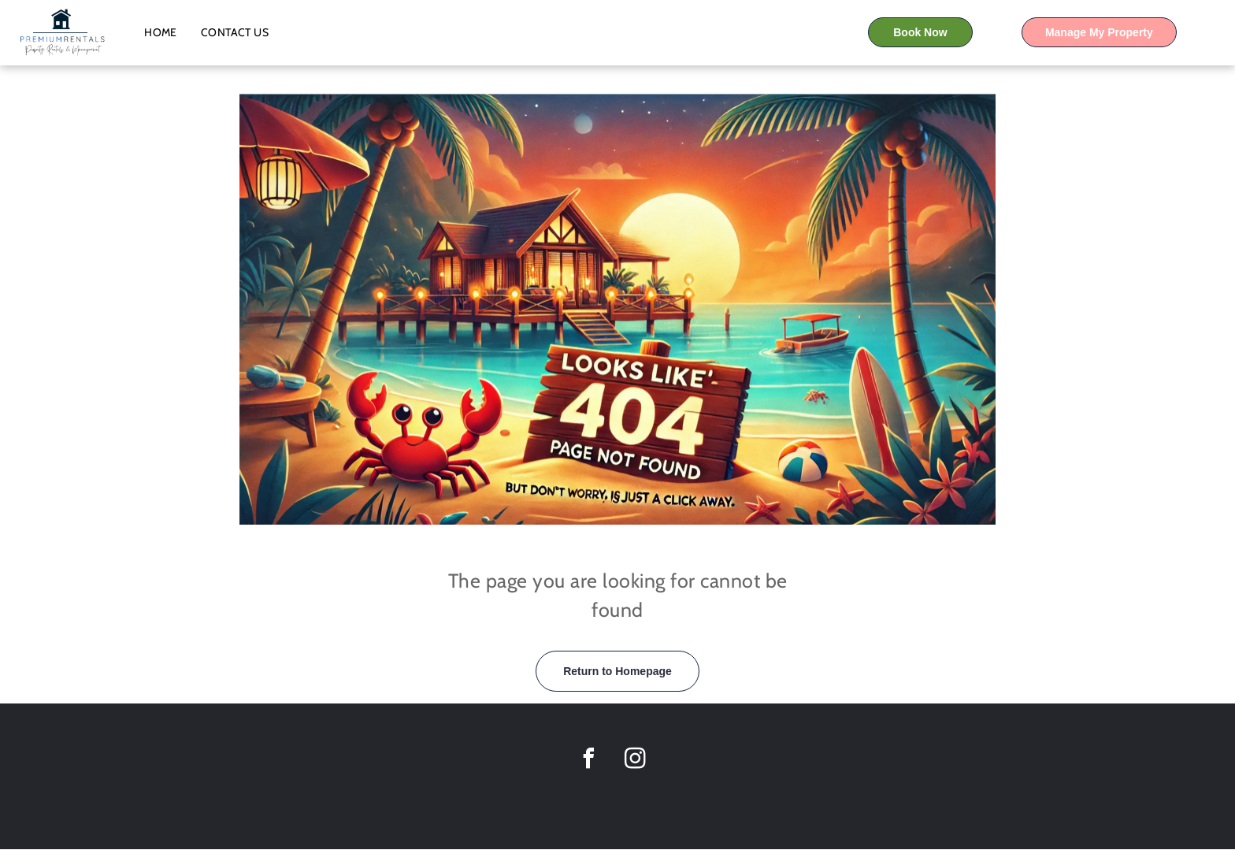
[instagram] (635, 760)
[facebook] (588, 760)
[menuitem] (160, 32)
